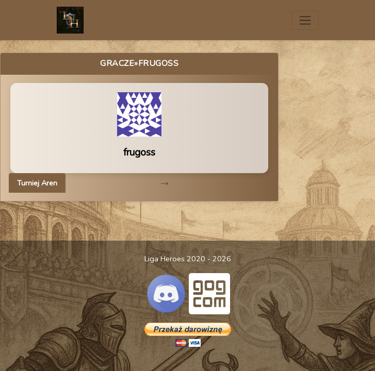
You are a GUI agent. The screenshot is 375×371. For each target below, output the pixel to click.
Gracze (117, 63)
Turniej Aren (37, 183)
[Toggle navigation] (305, 20)
